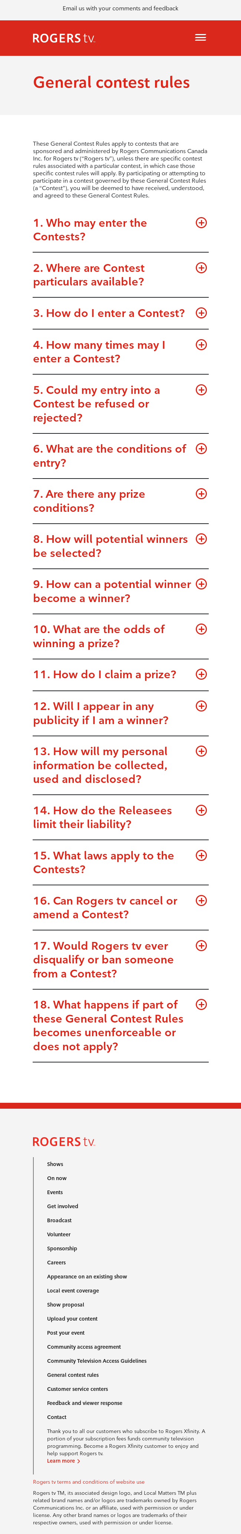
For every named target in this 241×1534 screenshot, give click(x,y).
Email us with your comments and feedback (120, 8)
